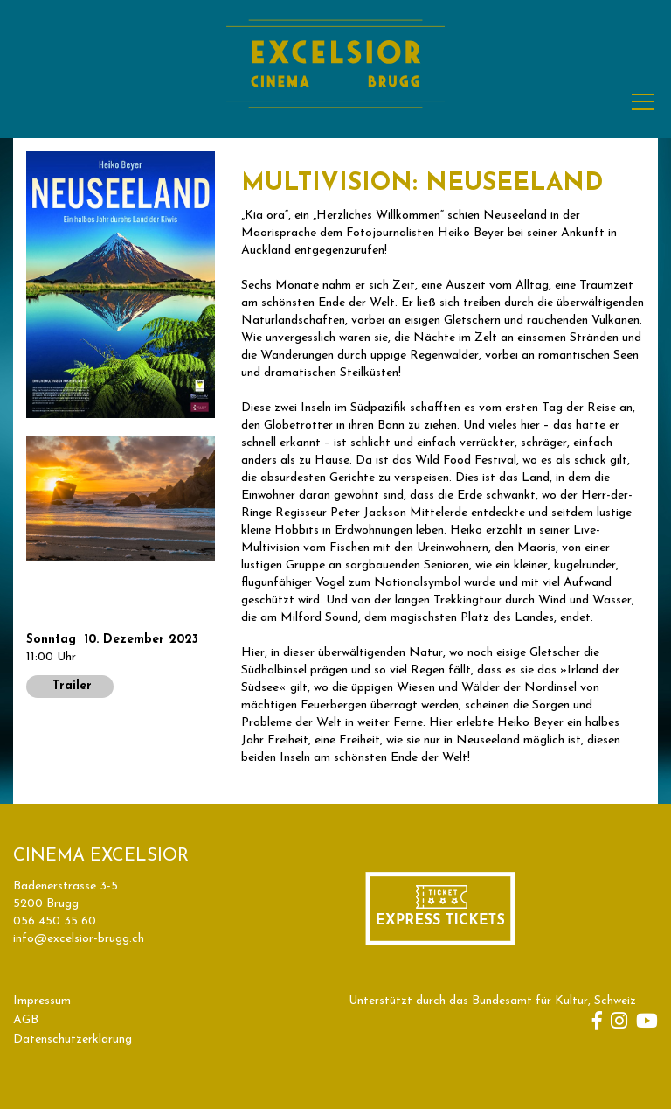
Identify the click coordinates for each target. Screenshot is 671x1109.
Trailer (70, 686)
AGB (25, 1020)
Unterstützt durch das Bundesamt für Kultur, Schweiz (492, 1001)
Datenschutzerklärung (72, 1039)
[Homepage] (335, 128)
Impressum (42, 1001)
